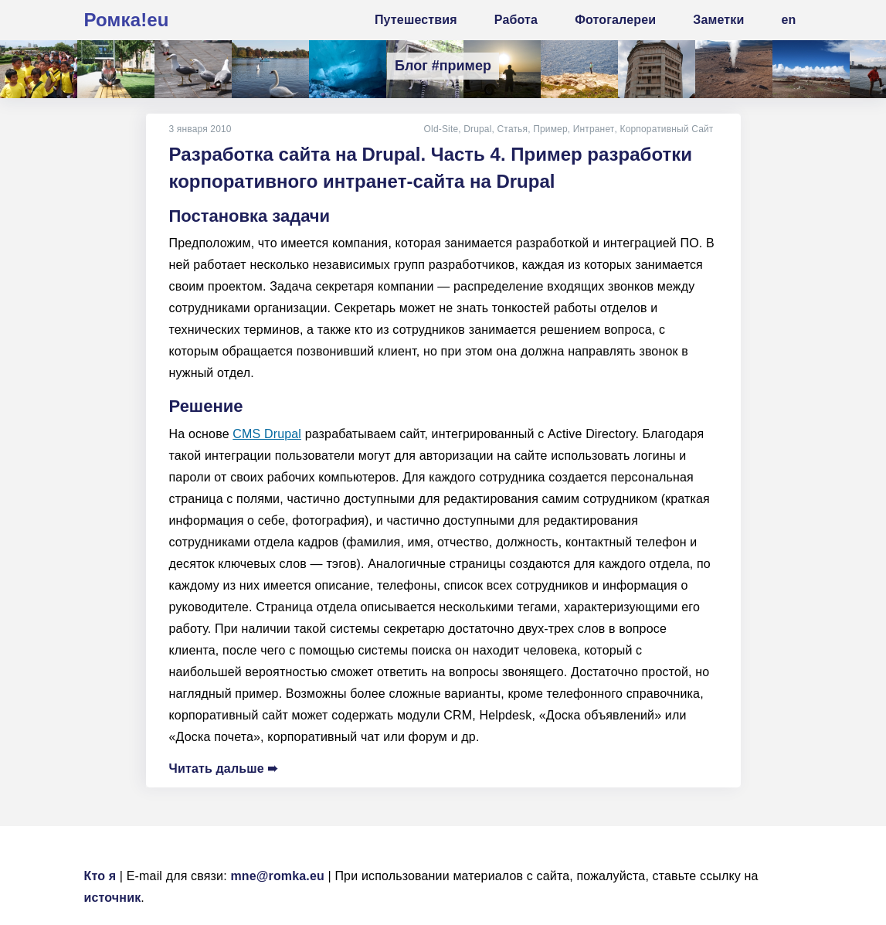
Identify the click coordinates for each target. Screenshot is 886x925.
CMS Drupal (267, 433)
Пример (551, 129)
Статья (513, 129)
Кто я (100, 875)
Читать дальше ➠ (223, 768)
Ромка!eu (126, 19)
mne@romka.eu (277, 875)
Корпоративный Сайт (666, 129)
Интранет (594, 129)
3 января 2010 (200, 129)
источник (112, 897)
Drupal (479, 129)
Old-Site (442, 129)
